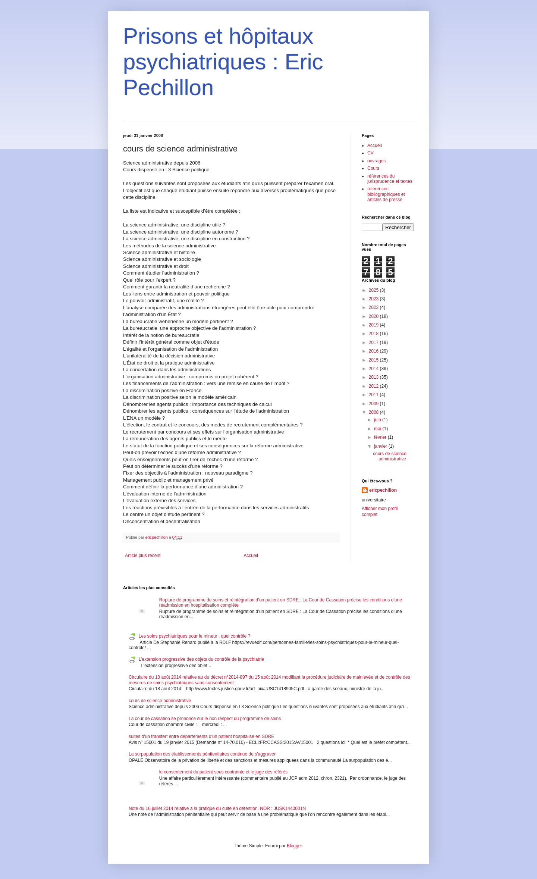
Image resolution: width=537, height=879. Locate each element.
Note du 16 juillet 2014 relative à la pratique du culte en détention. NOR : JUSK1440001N (217, 808)
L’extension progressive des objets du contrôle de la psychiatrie (201, 659)
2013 (374, 377)
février (381, 437)
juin (378, 419)
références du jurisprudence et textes (389, 178)
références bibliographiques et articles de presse (386, 194)
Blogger (294, 845)
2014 (374, 368)
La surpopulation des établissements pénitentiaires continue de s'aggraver (202, 754)
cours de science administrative (389, 456)
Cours (373, 168)
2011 (374, 394)
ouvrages (376, 160)
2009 (374, 403)
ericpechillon (383, 490)
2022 (374, 307)
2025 (374, 290)
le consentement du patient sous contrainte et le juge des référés (223, 772)
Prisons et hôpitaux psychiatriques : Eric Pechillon (223, 62)
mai (378, 428)
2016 (374, 351)
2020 (374, 316)
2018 (374, 333)
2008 (374, 412)
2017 (374, 342)
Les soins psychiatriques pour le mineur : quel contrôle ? (195, 636)
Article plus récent (142, 555)
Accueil (251, 555)
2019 (374, 325)
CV (370, 153)
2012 (374, 386)
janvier (381, 446)
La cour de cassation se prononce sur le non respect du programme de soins (205, 718)
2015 (374, 360)
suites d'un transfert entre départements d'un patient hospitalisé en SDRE (201, 736)
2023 (374, 298)
